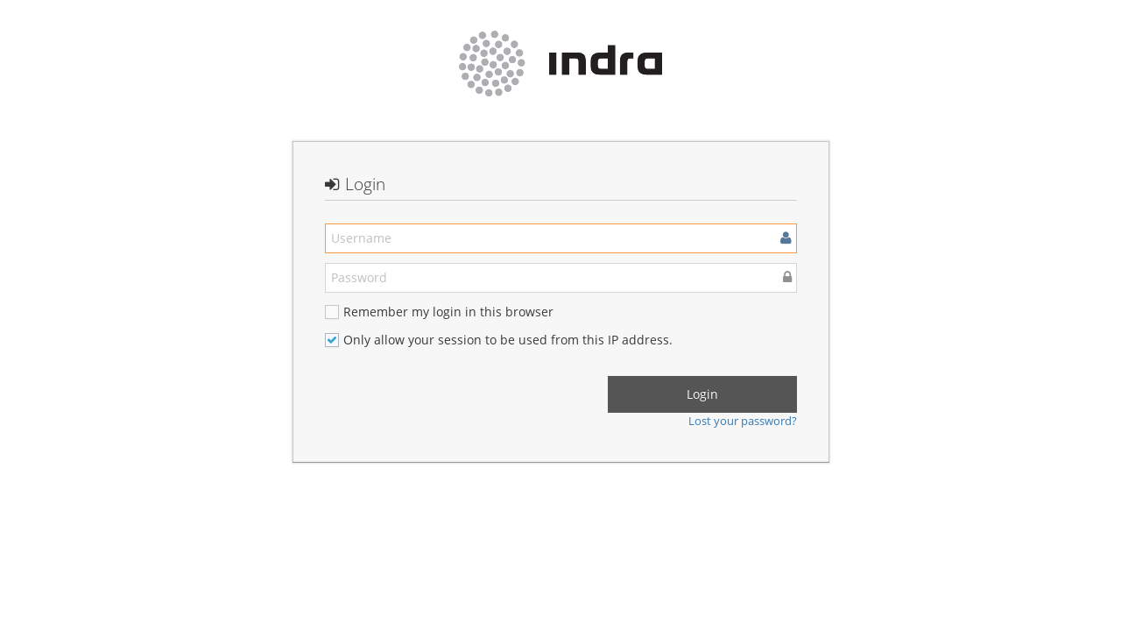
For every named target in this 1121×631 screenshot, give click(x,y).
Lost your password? (742, 421)
